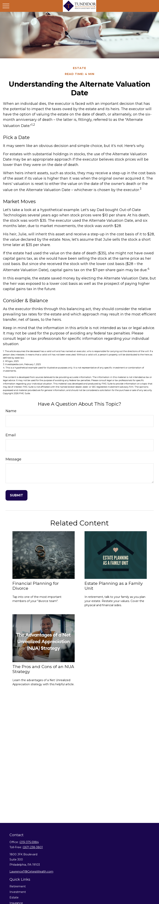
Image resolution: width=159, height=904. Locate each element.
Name (11, 411)
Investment (17, 892)
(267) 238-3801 (33, 847)
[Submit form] (16, 495)
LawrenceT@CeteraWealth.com (31, 871)
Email (11, 435)
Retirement (17, 886)
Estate (14, 897)
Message (13, 459)
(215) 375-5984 (29, 842)
